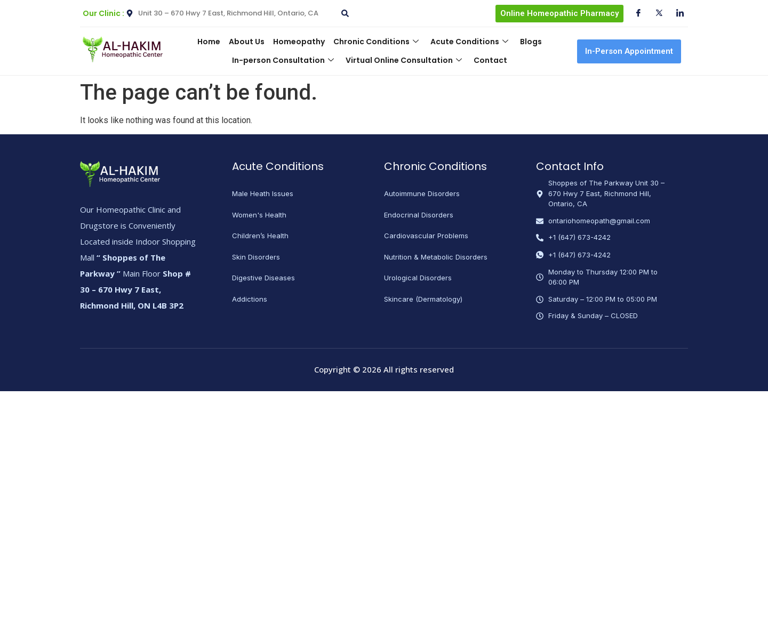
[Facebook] (634, 13)
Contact (489, 60)
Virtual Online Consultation (404, 60)
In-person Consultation (284, 60)
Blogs (528, 41)
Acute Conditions (468, 41)
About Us (248, 41)
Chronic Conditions (375, 41)
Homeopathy (299, 41)
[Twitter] (655, 13)
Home (211, 41)
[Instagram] (676, 13)
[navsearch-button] (343, 9)
